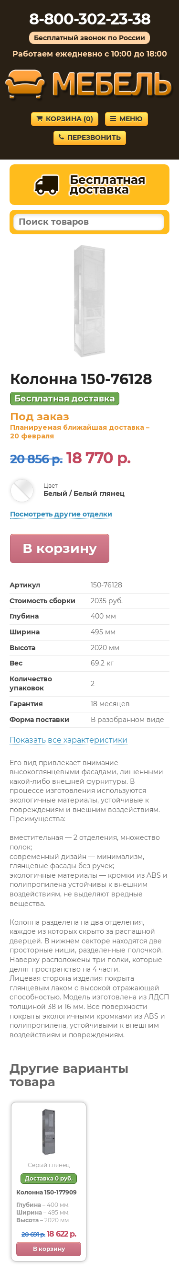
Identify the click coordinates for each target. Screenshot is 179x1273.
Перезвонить (90, 137)
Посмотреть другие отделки (61, 514)
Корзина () (64, 119)
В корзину (59, 548)
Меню (126, 119)
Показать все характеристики (68, 740)
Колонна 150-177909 (46, 1192)
